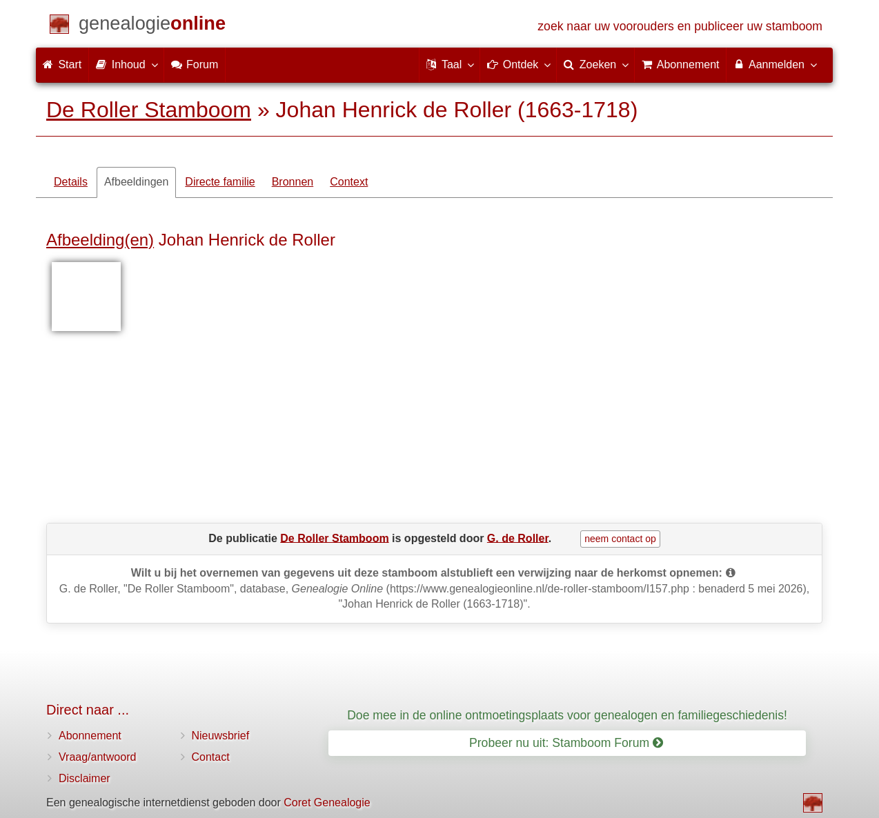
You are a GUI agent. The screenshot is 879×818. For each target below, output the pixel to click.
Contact (211, 757)
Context (349, 182)
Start (62, 64)
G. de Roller (518, 537)
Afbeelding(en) (100, 239)
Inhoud (126, 64)
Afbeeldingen (136, 182)
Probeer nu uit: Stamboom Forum (566, 743)
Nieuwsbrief (221, 735)
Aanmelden (774, 64)
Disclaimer (84, 778)
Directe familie (220, 182)
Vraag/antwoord (97, 757)
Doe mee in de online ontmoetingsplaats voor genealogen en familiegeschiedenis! (567, 715)
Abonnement (90, 735)
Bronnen (293, 182)
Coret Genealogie (327, 802)
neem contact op (620, 538)
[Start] (152, 26)
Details (71, 182)
